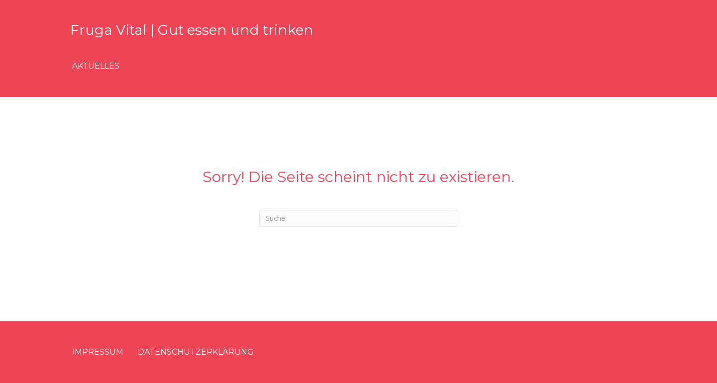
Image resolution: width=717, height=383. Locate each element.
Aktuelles (95, 66)
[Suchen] (358, 218)
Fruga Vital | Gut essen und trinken (191, 29)
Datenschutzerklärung (196, 352)
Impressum (97, 352)
